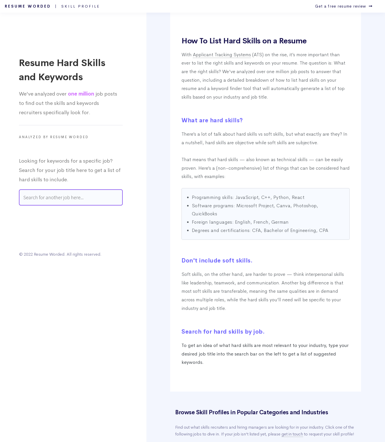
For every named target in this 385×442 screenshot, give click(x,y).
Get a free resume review (343, 6)
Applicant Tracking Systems (222, 55)
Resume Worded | (52, 6)
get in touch (292, 434)
